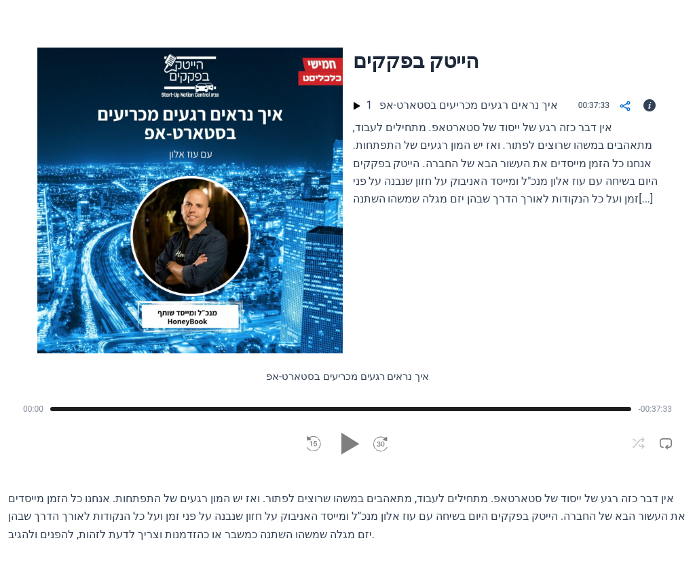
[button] (314, 444)
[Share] (625, 107)
